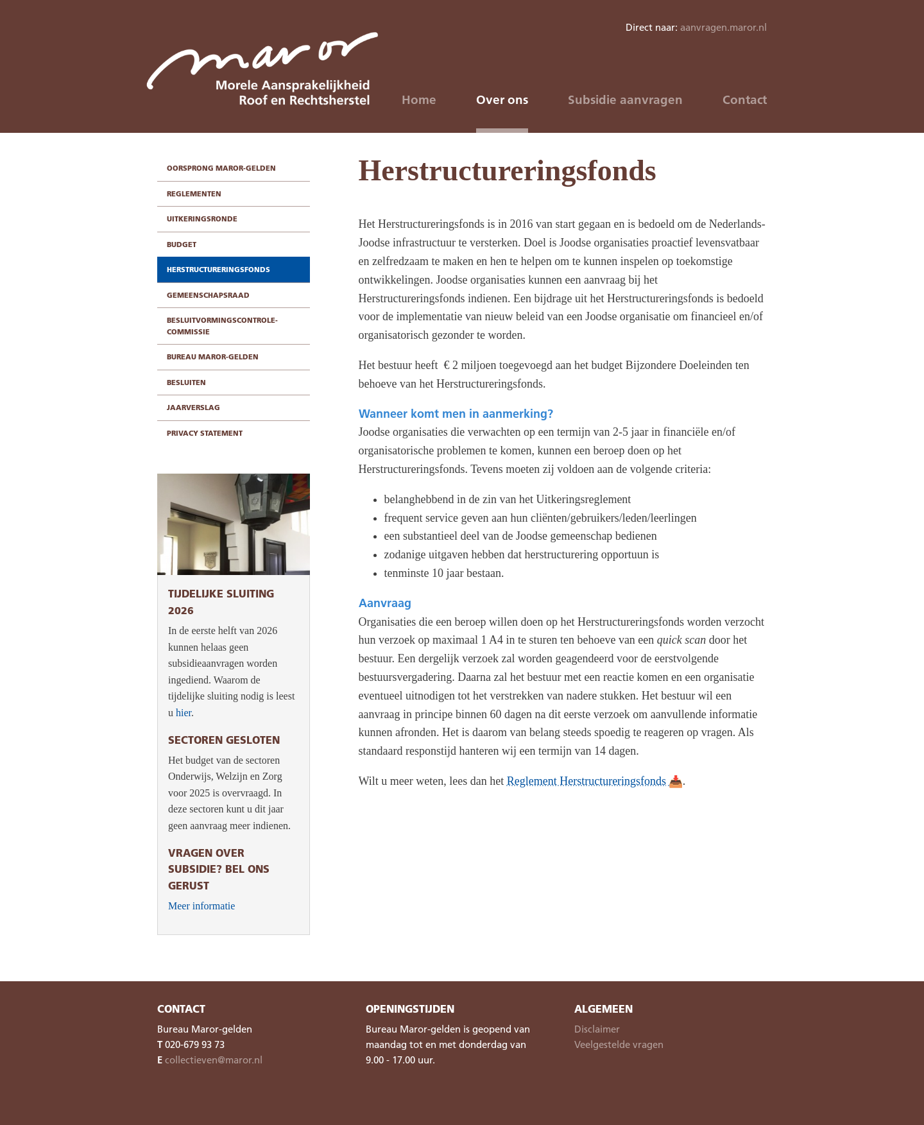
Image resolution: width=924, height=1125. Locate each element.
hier (183, 712)
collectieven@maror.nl (213, 1059)
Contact (745, 99)
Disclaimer (597, 1028)
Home (419, 99)
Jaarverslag (193, 407)
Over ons (502, 99)
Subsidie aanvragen (625, 99)
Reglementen (194, 193)
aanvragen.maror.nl (723, 27)
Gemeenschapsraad (208, 295)
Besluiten (186, 382)
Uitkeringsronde (202, 218)
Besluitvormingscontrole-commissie (222, 325)
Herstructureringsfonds (218, 269)
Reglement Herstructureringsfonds (586, 781)
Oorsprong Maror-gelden (221, 168)
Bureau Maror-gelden (213, 356)
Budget (181, 244)
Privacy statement (205, 433)
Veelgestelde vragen (618, 1044)
